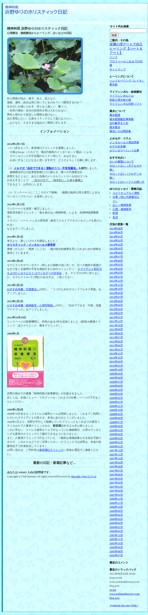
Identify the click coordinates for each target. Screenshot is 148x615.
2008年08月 (116, 418)
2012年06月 (116, 301)
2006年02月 (116, 527)
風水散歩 (114, 127)
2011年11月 (116, 321)
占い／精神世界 (122, 205)
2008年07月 (116, 422)
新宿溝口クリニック (51, 449)
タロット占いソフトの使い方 (126, 181)
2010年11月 (116, 353)
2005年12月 (116, 535)
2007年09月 (116, 462)
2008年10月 (116, 410)
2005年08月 (116, 551)
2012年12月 (116, 280)
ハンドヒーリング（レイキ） (126, 80)
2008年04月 (116, 434)
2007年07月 (116, 470)
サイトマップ (117, 69)
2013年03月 (116, 272)
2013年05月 (116, 264)
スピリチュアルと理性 (126, 193)
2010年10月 (116, 357)
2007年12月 (116, 450)
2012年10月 (116, 288)
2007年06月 (116, 474)
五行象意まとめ (118, 123)
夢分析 (113, 84)
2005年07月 (116, 555)
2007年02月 (116, 490)
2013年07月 (116, 256)
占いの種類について (121, 161)
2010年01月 (116, 365)
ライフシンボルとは (121, 95)
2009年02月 (116, 398)
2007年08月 (116, 466)
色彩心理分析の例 (120, 99)
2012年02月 (116, 313)
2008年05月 (116, 430)
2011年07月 (116, 337)
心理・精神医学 (122, 209)
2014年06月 (116, 232)
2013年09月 (116, 248)
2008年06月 (116, 426)
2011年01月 (116, 349)
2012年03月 (116, 309)
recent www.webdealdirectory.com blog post (124, 593)
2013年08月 (116, 252)
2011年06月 (116, 341)
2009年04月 (116, 389)
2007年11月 (116, 454)
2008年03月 (116, 438)
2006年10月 (116, 506)
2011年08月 (116, 333)
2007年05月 (116, 478)
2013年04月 (116, 268)
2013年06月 (116, 260)
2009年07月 (116, 381)
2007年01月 (116, 494)
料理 (115, 213)
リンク (113, 57)
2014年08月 (116, 228)
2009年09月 (116, 373)
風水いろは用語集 (120, 131)
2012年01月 (116, 317)
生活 (115, 217)
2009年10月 (116, 369)
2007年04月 (116, 482)
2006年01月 (116, 531)
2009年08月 (116, 377)
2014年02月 (116, 244)
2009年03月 (116, 393)
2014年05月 (116, 236)
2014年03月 (116, 240)
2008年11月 (116, 406)
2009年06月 (116, 385)
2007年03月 (116, 486)
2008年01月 (116, 446)
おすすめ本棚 (117, 146)
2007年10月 (116, 458)
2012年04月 (116, 305)
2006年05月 (116, 519)
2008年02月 (116, 442)
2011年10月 (116, 325)
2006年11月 (116, 502)
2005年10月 (116, 543)
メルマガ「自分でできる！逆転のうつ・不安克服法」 (46, 168)
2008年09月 (116, 414)
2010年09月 (116, 361)
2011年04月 (116, 345)
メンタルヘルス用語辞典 (124, 142)
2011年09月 (116, 329)
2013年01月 (116, 276)
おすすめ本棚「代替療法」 (23, 289)
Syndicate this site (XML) (124, 605)
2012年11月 (116, 284)
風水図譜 (114, 115)
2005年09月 (116, 547)
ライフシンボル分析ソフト (125, 103)
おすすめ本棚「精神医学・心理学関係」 (31, 305)
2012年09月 (116, 293)
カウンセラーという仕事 (124, 150)
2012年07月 (116, 296)
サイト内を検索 (119, 26)
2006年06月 (116, 514)
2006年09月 (116, 511)
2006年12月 (116, 498)
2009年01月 (116, 401)
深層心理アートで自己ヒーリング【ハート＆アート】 (126, 48)
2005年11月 (116, 539)
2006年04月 (116, 523)
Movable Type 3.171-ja (83, 476)
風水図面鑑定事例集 (121, 119)
